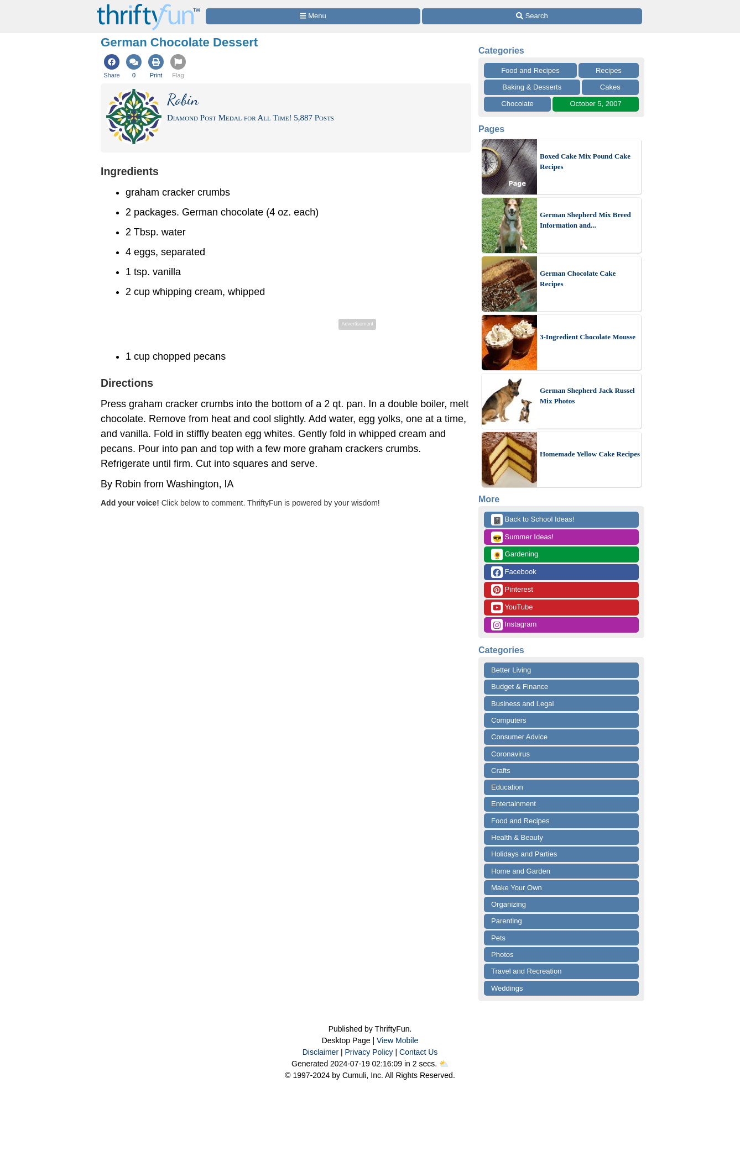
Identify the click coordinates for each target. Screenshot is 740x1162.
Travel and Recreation (526, 971)
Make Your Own (516, 888)
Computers (509, 720)
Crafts (500, 770)
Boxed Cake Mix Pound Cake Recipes (585, 161)
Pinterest (512, 590)
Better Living (511, 670)
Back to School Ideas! (532, 519)
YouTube (512, 607)
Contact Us (418, 1052)
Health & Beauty (517, 837)
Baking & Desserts (531, 87)
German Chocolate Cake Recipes (578, 278)
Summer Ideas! (522, 537)
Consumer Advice (519, 737)
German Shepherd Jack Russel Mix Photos (587, 396)
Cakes (610, 87)
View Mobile (397, 1040)
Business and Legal (522, 704)
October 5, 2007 (595, 103)
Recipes (609, 70)
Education (507, 787)
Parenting (506, 921)
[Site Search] (532, 16)
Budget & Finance (519, 686)
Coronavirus (510, 754)
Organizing (508, 904)
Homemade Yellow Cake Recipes (590, 454)
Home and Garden (520, 871)
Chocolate (517, 103)
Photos (502, 954)
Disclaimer (320, 1052)
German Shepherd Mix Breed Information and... (585, 220)
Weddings (507, 988)
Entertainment (513, 804)
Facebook (513, 572)
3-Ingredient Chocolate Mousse (587, 337)
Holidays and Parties (524, 854)
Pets (498, 938)
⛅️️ (444, 1063)
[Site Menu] (313, 16)
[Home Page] (148, 6)
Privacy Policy (369, 1052)
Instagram (513, 624)
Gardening (514, 554)
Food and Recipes (530, 70)
